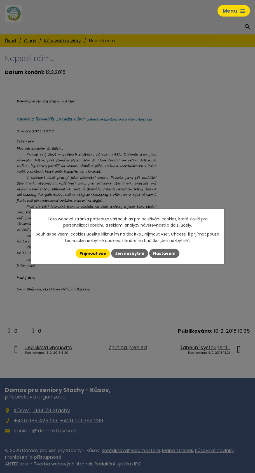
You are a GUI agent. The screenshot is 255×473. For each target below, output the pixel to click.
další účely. (181, 225)
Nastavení (164, 253)
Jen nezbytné (129, 253)
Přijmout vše (92, 253)
